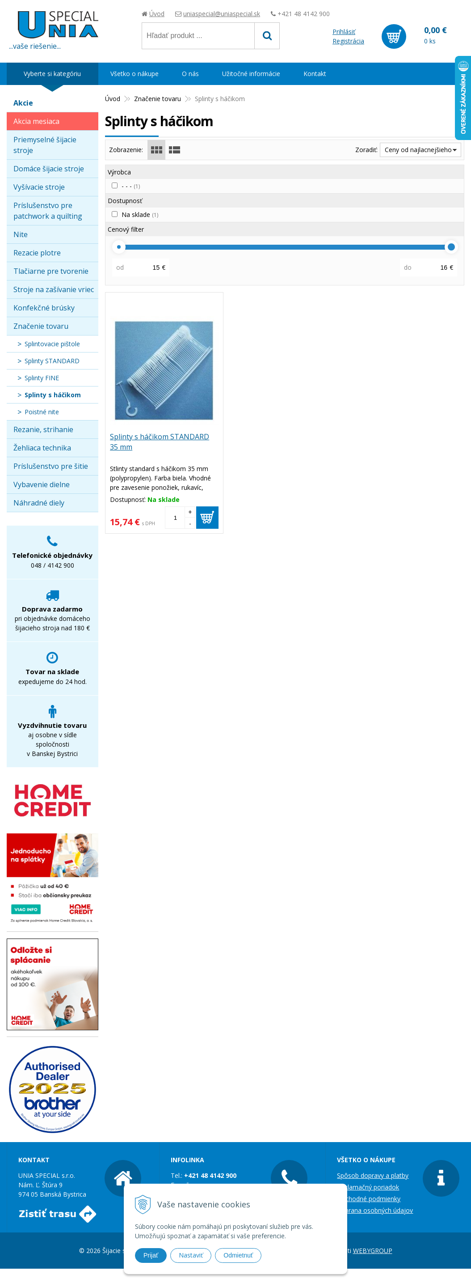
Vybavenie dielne (41, 484)
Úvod (156, 13)
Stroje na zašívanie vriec (53, 289)
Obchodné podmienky (368, 1198)
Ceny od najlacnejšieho (418, 149)
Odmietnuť (238, 1255)
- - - (131, 186)
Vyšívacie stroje (39, 187)
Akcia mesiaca (36, 121)
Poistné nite (42, 412)
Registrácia (348, 41)
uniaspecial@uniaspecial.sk (221, 13)
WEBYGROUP (372, 1250)
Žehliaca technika (42, 448)
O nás (190, 73)
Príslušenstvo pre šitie (50, 466)
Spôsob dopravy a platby (372, 1175)
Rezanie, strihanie (43, 429)
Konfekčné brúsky (44, 308)
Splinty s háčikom (53, 395)
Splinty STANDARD (52, 361)
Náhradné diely (38, 503)
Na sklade (140, 214)
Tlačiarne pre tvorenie (50, 271)
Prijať (150, 1255)
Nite (20, 234)
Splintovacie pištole (52, 344)
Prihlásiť (343, 31)
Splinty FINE (42, 378)
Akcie (23, 103)
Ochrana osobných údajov (375, 1210)
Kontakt (314, 73)
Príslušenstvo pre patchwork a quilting (47, 210)
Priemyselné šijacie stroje (44, 145)
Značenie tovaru (40, 326)
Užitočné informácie (251, 73)
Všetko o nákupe (134, 73)
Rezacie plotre (37, 253)
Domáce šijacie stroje (48, 169)
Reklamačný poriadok (368, 1187)
